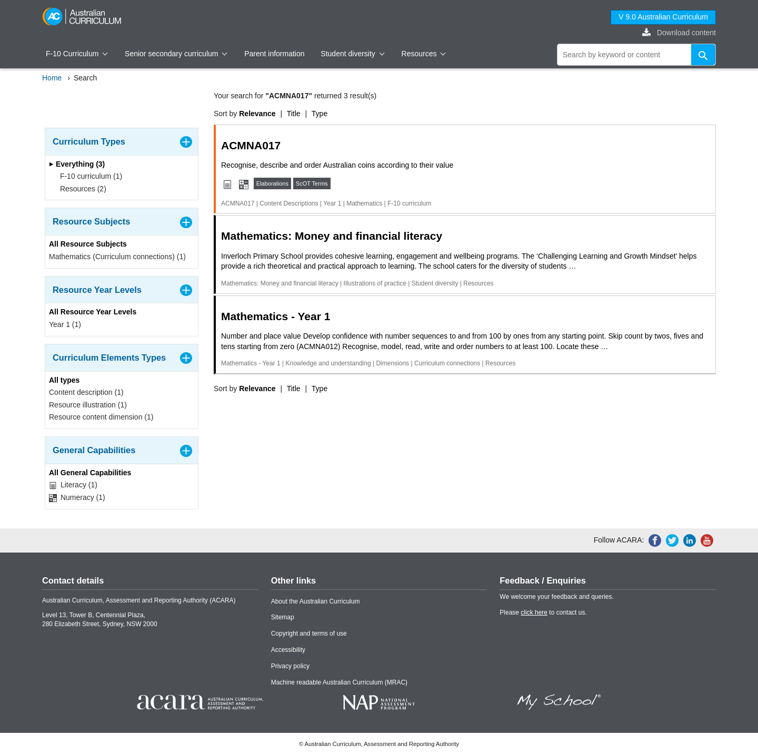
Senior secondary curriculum (176, 53)
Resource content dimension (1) (101, 417)
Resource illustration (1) (88, 405)
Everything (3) (77, 164)
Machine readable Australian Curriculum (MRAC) (339, 682)
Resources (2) (79, 189)
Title (294, 113)
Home (52, 78)
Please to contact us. (543, 612)
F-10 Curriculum (77, 53)
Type (319, 113)
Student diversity (352, 53)
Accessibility (288, 649)
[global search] (636, 54)
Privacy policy (290, 666)
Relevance (257, 113)
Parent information (274, 53)
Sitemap (282, 617)
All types (64, 380)
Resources (424, 53)
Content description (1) (86, 392)
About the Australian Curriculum (315, 601)
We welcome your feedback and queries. (557, 596)
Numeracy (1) (77, 497)
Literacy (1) (73, 485)
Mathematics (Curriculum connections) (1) (117, 256)
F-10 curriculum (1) (87, 176)
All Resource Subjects (88, 244)
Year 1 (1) (65, 324)
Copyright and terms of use (309, 633)
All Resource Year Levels (92, 312)
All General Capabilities (90, 472)
